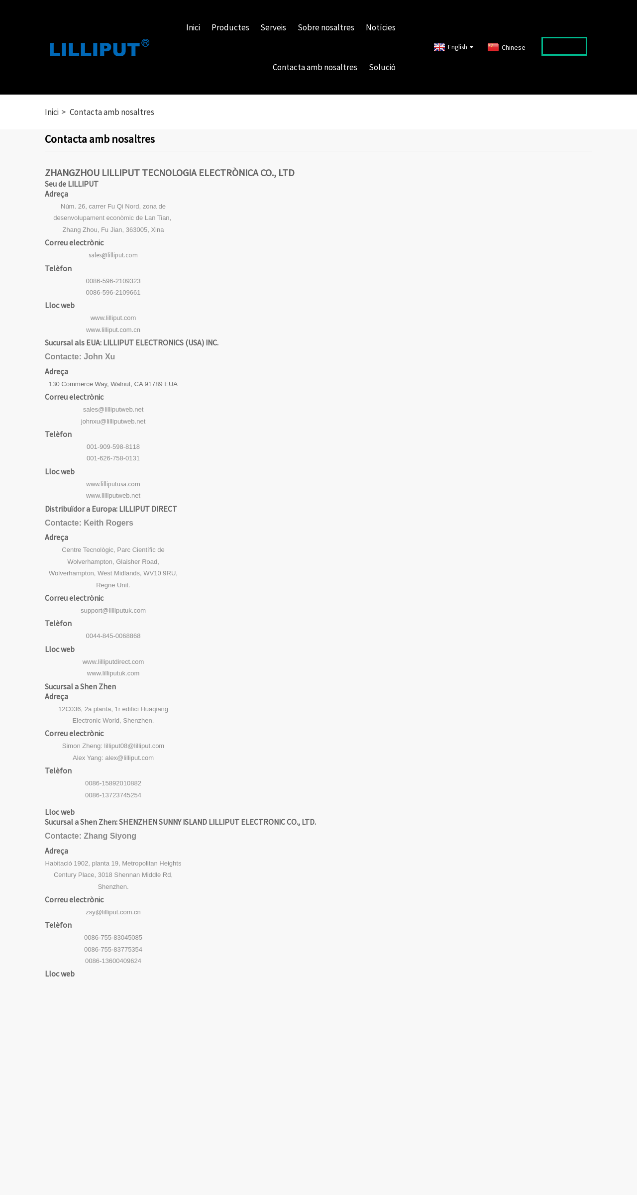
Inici (193, 27)
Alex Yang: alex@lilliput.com (113, 757)
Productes (230, 27)
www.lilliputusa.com (113, 484)
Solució (382, 67)
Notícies (381, 27)
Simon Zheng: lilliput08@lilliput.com (113, 746)
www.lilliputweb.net (113, 495)
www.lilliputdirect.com (113, 661)
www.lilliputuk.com (113, 673)
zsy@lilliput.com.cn (113, 912)
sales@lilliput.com (113, 255)
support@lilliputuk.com (113, 610)
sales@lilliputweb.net (113, 409)
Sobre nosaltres (326, 27)
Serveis (273, 27)
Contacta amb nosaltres (315, 67)
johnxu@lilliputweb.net (113, 421)
